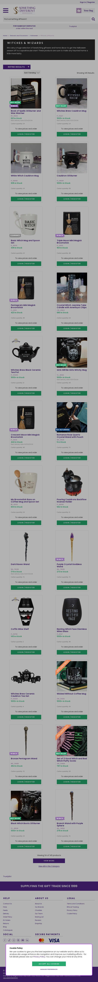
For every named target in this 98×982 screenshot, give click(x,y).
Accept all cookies (49, 964)
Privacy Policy (39, 956)
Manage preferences (49, 969)
